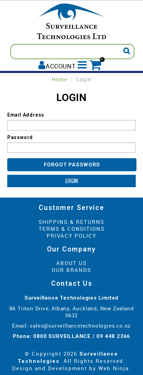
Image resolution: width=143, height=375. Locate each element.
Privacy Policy (71, 235)
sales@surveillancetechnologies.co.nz (80, 325)
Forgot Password (72, 165)
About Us (71, 262)
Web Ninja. (114, 368)
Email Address (25, 115)
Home (59, 79)
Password (20, 137)
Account (61, 66)
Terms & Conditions (72, 228)
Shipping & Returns (71, 221)
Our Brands (71, 269)
